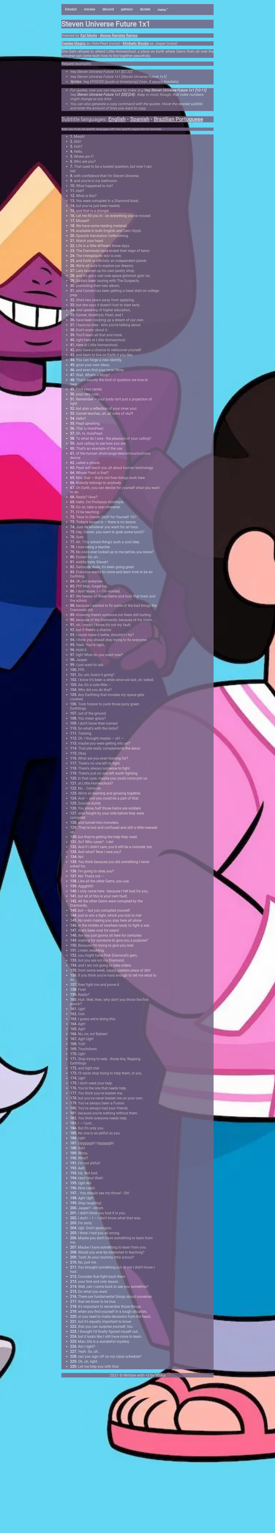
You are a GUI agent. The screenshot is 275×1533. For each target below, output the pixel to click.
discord (108, 9)
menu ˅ (163, 10)
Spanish (139, 119)
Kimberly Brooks (136, 43)
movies (89, 9)
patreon (127, 9)
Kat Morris (88, 35)
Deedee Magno (73, 43)
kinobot (71, 9)
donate (145, 9)
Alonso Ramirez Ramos (118, 35)
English (117, 119)
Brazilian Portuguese (178, 119)
